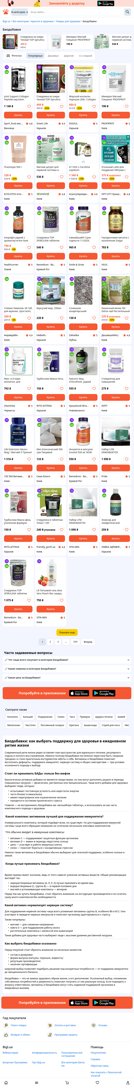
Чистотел (30, 725)
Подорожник (45, 716)
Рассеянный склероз (52, 725)
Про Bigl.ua (38, 1062)
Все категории (20, 21)
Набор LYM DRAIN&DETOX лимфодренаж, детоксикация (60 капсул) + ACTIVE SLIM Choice (114, 451)
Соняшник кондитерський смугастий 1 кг (77, 310)
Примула (85, 716)
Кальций (28, 716)
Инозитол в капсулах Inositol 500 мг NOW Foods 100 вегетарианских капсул (82, 451)
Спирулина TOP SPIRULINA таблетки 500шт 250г (15, 592)
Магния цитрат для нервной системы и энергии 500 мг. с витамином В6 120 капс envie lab (50, 169)
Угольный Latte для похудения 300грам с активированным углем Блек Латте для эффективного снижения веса (116, 169)
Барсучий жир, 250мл (49, 308)
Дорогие (69, 55)
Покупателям (98, 1052)
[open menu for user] (128, 1083)
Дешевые (53, 55)
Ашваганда (90, 725)
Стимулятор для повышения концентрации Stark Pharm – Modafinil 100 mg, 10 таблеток (114, 380)
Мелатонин (13, 725)
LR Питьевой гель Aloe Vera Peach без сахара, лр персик (49, 592)
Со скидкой (85, 55)
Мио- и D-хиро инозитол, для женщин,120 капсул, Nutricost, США (15, 380)
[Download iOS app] (79, 693)
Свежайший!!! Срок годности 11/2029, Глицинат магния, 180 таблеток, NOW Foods (81, 239)
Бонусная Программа (15, 1062)
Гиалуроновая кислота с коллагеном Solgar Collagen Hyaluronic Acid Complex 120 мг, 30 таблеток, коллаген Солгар (115, 239)
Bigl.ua (6, 21)
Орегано (74, 725)
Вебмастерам (10, 1052)
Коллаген (12, 716)
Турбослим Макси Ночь (50, 378)
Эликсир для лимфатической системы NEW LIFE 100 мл (114, 521)
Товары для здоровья (68, 21)
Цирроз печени (104, 716)
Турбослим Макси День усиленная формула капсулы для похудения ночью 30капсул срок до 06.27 (18, 521)
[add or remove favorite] (29, 106)
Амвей (121, 716)
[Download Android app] (104, 693)
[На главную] (6, 13)
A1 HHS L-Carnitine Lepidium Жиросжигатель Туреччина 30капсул (80, 169)
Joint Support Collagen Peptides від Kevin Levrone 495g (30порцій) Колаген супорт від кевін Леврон (18, 98)
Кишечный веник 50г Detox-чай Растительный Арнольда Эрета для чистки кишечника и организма (116, 310)
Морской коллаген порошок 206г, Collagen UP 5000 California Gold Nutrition (82, 98)
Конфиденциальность (44, 1052)
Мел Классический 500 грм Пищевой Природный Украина (50, 451)
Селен (61, 716)
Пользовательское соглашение (71, 1054)
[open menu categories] (36, 1083)
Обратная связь (100, 1065)
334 (75, 641)
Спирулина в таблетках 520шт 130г (50, 521)
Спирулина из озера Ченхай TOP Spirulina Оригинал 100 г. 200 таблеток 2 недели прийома (32, 38)
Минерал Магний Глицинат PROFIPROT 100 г (78, 38)
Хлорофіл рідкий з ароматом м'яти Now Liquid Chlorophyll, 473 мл (16, 239)
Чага (72, 716)
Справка (95, 1059)
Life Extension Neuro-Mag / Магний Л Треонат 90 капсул (18, 451)
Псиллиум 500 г (13, 167)
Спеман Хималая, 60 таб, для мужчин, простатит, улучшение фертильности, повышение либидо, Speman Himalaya (18, 310)
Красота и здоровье (42, 21)
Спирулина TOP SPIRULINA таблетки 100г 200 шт (48, 239)
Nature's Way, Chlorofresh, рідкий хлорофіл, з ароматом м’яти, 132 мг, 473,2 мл (82, 380)
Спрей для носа (111, 725)
